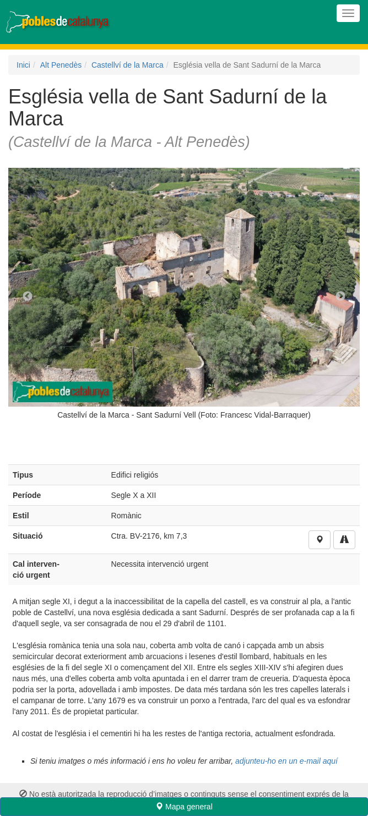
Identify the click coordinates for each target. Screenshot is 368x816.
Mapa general (184, 806)
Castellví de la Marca (127, 65)
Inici (23, 65)
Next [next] (340, 296)
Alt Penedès (61, 65)
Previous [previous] (27, 296)
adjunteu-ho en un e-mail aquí (286, 761)
